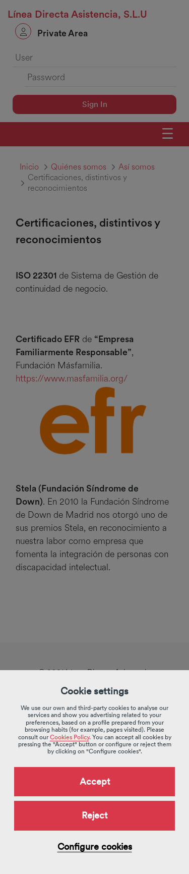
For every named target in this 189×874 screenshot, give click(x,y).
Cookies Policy (69, 737)
